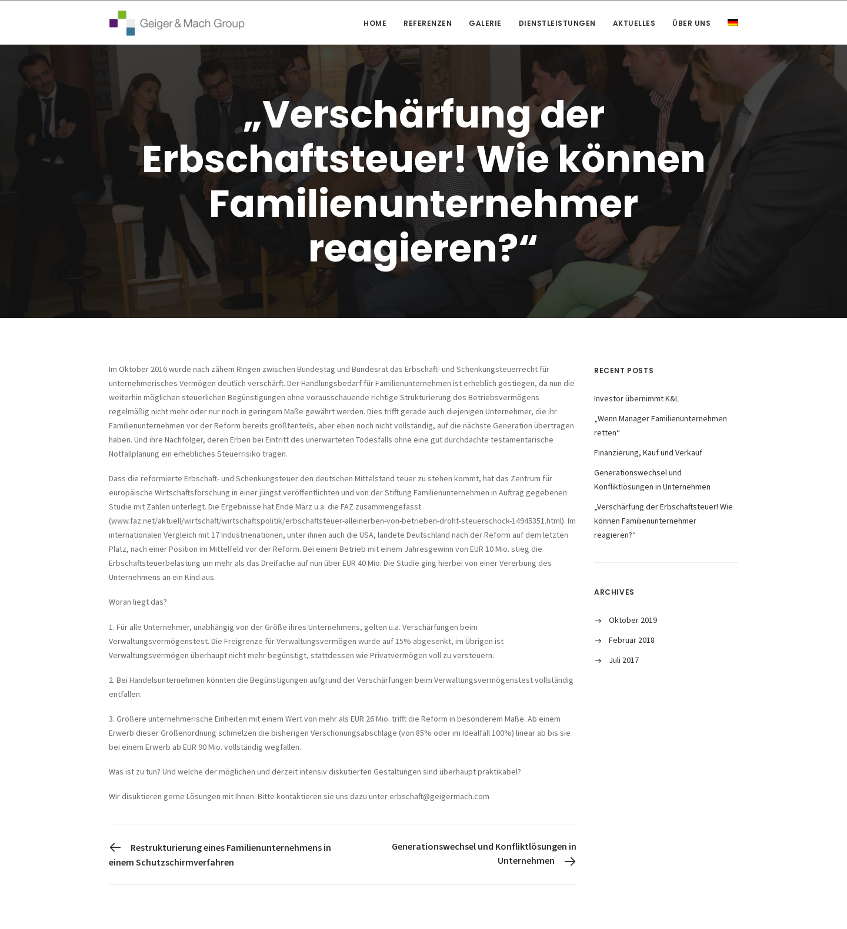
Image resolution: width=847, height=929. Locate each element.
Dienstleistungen (557, 23)
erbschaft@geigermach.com (439, 796)
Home (375, 23)
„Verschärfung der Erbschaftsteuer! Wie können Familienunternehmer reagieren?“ (663, 520)
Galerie (485, 23)
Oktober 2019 (633, 620)
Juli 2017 (624, 660)
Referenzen (428, 23)
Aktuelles (634, 23)
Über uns (691, 23)
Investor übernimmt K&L (636, 398)
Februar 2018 (632, 640)
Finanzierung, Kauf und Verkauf (648, 452)
